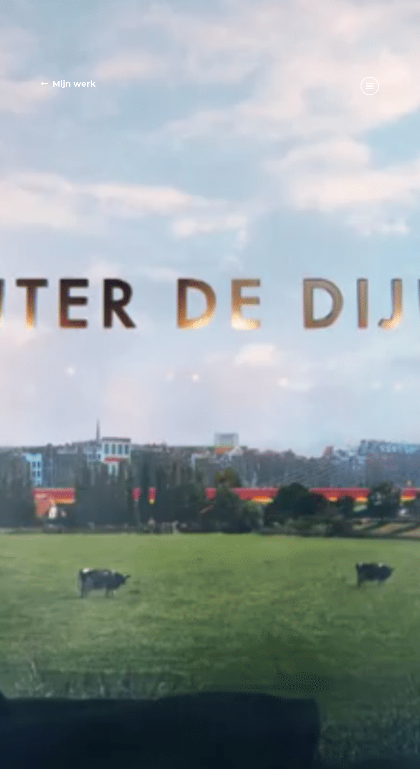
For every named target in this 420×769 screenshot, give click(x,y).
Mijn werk (74, 84)
